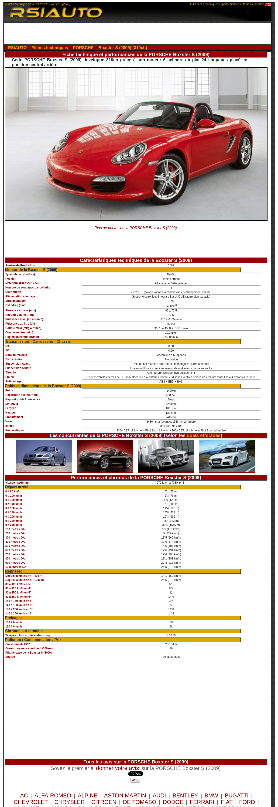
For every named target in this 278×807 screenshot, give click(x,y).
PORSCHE (83, 47)
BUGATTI (236, 795)
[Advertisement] (138, 33)
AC (24, 795)
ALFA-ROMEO (52, 795)
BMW (211, 795)
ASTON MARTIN (125, 795)
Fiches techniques (49, 47)
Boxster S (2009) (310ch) (122, 47)
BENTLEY (185, 795)
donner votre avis (117, 768)
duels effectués (204, 435)
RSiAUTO (17, 47)
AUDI (159, 795)
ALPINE (87, 795)
